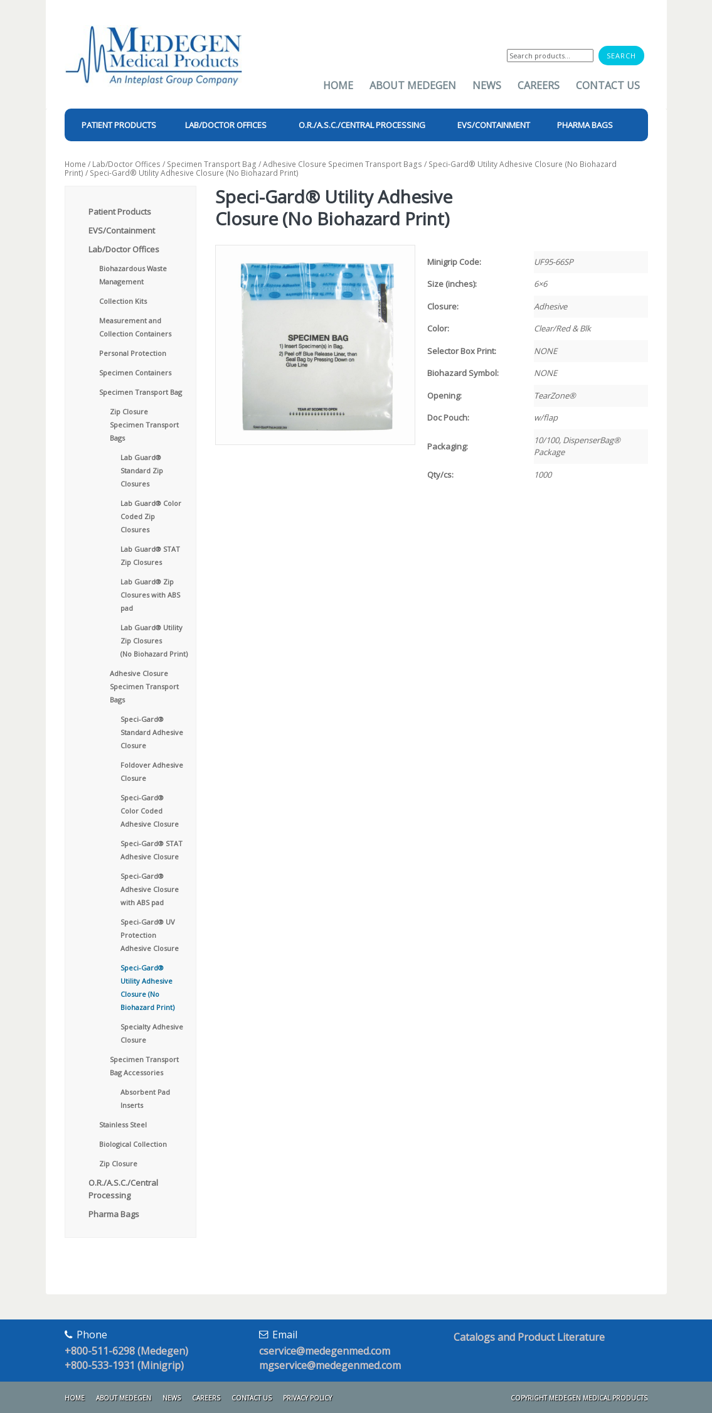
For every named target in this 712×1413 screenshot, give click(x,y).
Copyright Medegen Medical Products (579, 1398)
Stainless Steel (123, 1124)
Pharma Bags (113, 1214)
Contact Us (608, 85)
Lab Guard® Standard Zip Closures (141, 470)
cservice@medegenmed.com (324, 1351)
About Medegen (412, 85)
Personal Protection (132, 353)
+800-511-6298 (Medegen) (126, 1351)
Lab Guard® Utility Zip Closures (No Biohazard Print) (154, 640)
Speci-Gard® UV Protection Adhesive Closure (149, 935)
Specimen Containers (135, 372)
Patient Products (119, 211)
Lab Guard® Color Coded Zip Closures (150, 516)
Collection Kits (123, 301)
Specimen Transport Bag (212, 164)
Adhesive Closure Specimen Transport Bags (342, 164)
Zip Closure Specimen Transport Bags (144, 425)
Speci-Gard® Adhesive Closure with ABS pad (149, 889)
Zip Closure (118, 1163)
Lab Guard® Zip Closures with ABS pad (150, 595)
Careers (539, 85)
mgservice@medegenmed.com (330, 1365)
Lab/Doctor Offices (126, 164)
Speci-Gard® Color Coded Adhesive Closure (149, 811)
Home (338, 85)
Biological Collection (133, 1144)
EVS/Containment (121, 230)
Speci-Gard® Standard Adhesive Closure (151, 732)
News (486, 85)
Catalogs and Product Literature (529, 1337)
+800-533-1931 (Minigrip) (124, 1365)
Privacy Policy (307, 1398)
